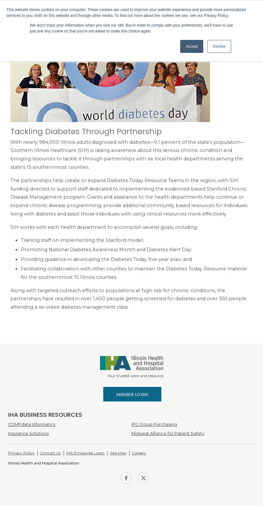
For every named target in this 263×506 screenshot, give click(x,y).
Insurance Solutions (28, 433)
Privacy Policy (21, 452)
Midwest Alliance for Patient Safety (168, 433)
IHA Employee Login (85, 452)
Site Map (118, 452)
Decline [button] (219, 46)
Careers (139, 452)
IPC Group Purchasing (154, 424)
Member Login (132, 394)
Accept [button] (192, 46)
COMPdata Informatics (31, 424)
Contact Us (50, 452)
